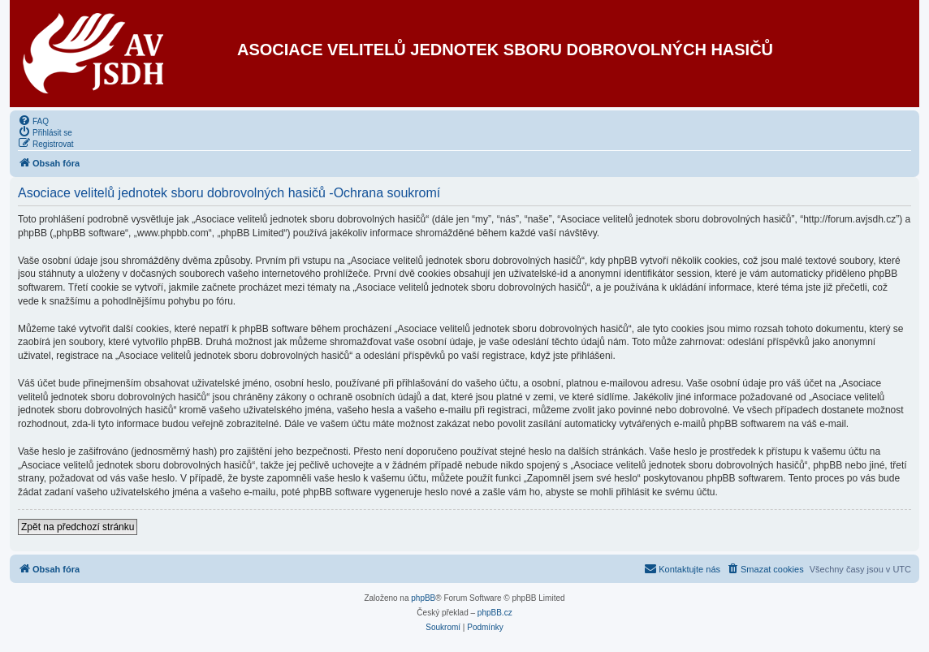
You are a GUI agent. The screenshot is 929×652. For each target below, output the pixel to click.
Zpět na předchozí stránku (77, 527)
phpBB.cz (494, 612)
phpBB (423, 598)
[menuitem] (33, 120)
